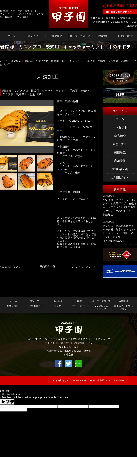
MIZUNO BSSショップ (101, 307)
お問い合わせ (125, 35)
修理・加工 (120, 144)
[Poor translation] (9, 402)
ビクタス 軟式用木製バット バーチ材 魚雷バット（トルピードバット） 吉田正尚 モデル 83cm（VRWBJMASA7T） (120, 233)
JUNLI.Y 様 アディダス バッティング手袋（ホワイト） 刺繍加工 (82, 266)
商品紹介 (57, 35)
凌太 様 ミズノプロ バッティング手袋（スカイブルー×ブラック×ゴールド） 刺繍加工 (13, 266)
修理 (79, 301)
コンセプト (34, 35)
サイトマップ (79, 305)
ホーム (11, 35)
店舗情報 (103, 35)
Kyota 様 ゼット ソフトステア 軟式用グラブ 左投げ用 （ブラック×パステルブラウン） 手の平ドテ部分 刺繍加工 (120, 207)
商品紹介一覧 (47, 266)
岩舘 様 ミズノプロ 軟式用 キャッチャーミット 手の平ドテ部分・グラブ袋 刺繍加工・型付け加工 (68, 62)
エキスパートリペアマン (123, 307)
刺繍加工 (120, 152)
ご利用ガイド (120, 177)
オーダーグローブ (80, 35)
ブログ (57, 305)
